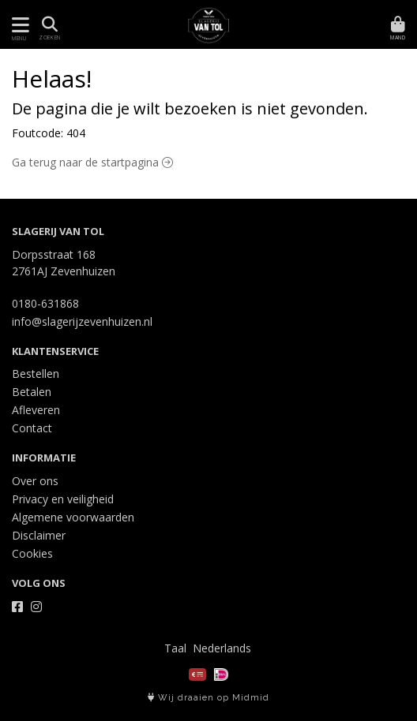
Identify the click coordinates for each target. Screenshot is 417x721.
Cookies (32, 553)
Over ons (35, 480)
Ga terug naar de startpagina (92, 162)
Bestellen (35, 373)
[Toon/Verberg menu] (18, 25)
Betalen (31, 391)
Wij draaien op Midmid (208, 698)
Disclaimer (39, 535)
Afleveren (36, 409)
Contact (32, 427)
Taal (175, 648)
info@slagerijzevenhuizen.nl (82, 321)
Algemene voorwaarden (73, 517)
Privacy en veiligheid (63, 498)
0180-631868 (45, 303)
